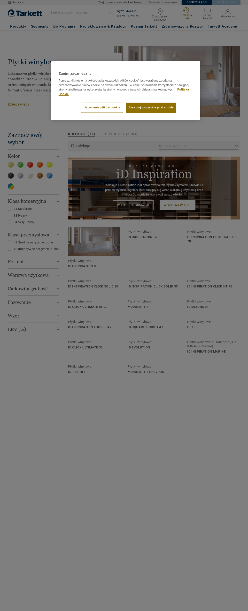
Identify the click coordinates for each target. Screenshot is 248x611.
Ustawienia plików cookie (102, 107)
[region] (125, 90)
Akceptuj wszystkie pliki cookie (151, 107)
